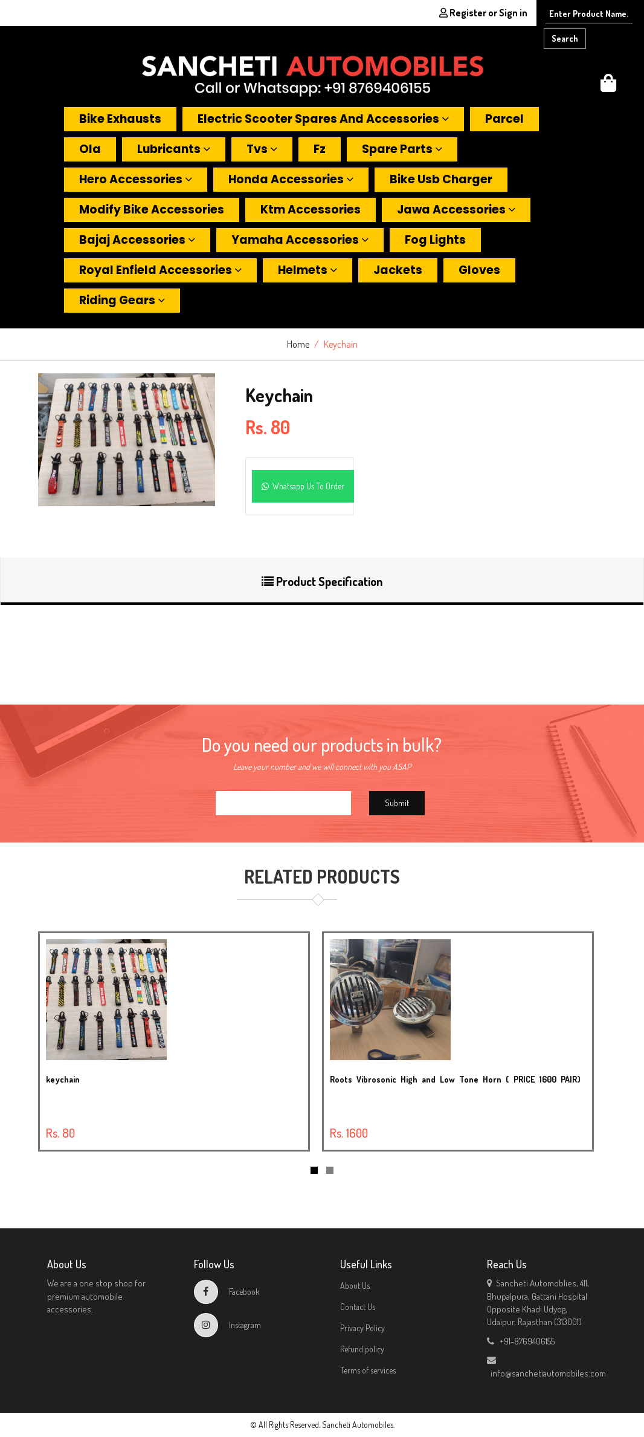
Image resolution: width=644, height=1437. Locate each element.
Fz (320, 149)
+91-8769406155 (521, 1341)
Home (298, 344)
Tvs (261, 149)
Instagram (227, 1325)
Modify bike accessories (151, 209)
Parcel (504, 119)
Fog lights (435, 240)
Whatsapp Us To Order (303, 486)
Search (565, 38)
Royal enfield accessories (160, 270)
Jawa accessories (456, 209)
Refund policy (362, 1349)
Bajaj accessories (137, 240)
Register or (483, 13)
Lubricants (173, 149)
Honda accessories (290, 179)
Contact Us (357, 1307)
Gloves (479, 270)
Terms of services (368, 1370)
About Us (355, 1285)
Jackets (397, 270)
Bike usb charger (441, 179)
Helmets (307, 270)
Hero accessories (135, 179)
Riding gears (122, 300)
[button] (608, 86)
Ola (90, 149)
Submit (397, 803)
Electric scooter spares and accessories (323, 119)
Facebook (227, 1291)
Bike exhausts (120, 119)
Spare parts (402, 149)
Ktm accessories (310, 209)
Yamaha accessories (300, 240)
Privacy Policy (362, 1328)
